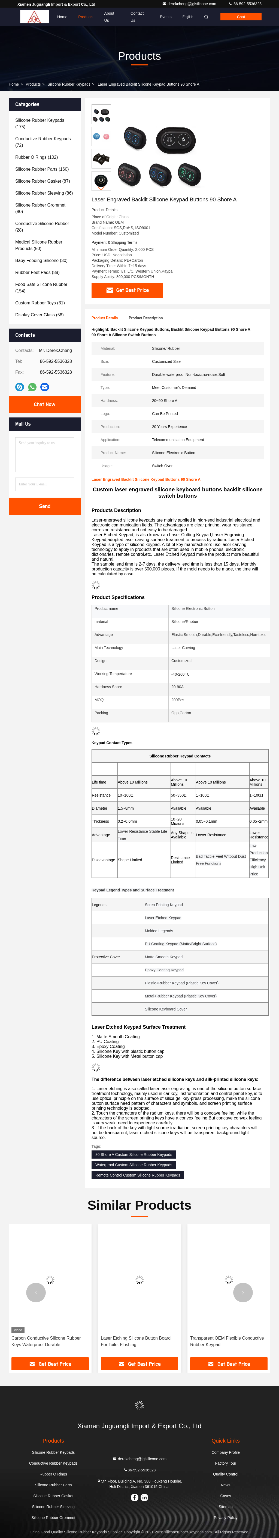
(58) (39, 315)
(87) (42, 181)
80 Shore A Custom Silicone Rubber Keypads (133, 1154)
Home (62, 17)
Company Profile (225, 1452)
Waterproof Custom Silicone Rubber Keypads (133, 1165)
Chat (241, 17)
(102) (36, 157)
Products (85, 17)
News (226, 1485)
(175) (39, 123)
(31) (40, 303)
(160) (42, 169)
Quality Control (225, 1474)
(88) (37, 272)
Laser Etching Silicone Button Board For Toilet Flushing (136, 1341)
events (166, 17)
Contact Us (137, 17)
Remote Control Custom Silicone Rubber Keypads (137, 1175)
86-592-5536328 (245, 4)
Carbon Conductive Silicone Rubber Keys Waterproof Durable (46, 1341)
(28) (42, 226)
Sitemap (226, 1507)
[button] (101, 188)
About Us (109, 17)
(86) (44, 193)
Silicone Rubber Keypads (69, 84)
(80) (40, 208)
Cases (225, 1496)
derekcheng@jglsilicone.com (189, 4)
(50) (38, 245)
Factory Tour (225, 1463)
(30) (41, 260)
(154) (41, 287)
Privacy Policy (226, 1517)
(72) (43, 142)
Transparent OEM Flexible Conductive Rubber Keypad (227, 1341)
